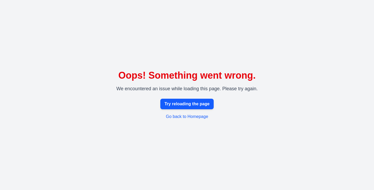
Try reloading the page (187, 104)
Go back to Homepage (187, 116)
